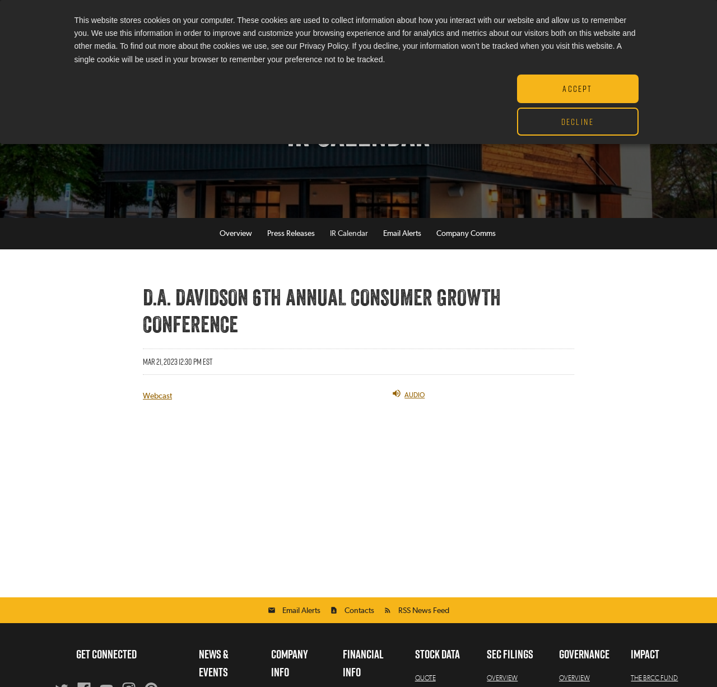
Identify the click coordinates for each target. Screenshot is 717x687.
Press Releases (291, 234)
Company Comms (466, 234)
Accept (577, 88)
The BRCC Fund (654, 678)
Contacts (359, 611)
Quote (425, 678)
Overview (236, 234)
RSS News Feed (423, 611)
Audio (408, 393)
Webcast (157, 396)
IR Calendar (349, 234)
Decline (577, 121)
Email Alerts (402, 234)
